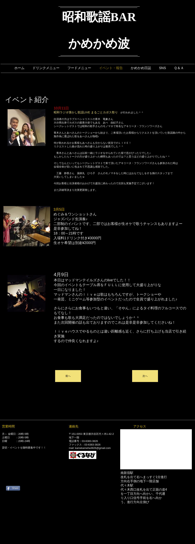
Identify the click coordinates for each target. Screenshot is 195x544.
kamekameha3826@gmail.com (93, 448)
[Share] (13, 488)
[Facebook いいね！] (31, 477)
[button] (68, 376)
